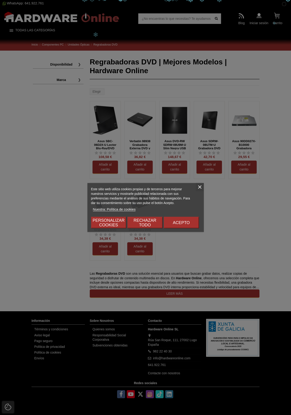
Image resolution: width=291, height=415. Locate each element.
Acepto (181, 222)
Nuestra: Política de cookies (114, 209)
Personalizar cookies (108, 222)
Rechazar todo (144, 222)
